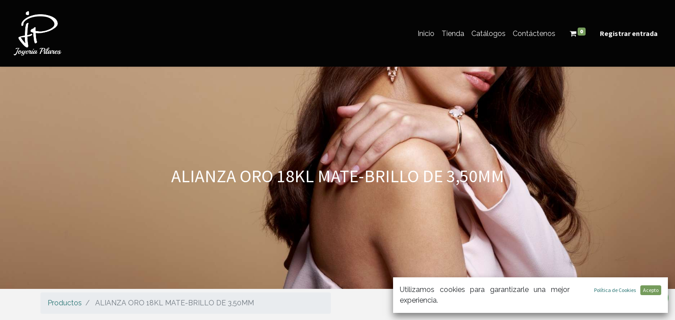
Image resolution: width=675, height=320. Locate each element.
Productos (65, 303)
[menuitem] (426, 33)
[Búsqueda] (625, 300)
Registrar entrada (629, 33)
